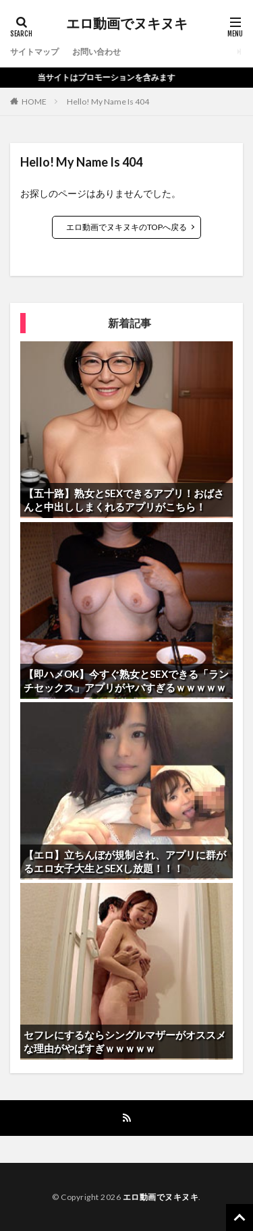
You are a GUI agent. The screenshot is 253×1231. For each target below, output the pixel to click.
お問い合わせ (96, 52)
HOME (34, 101)
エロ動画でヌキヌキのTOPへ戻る (126, 227)
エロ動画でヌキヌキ (127, 23)
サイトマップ (34, 52)
